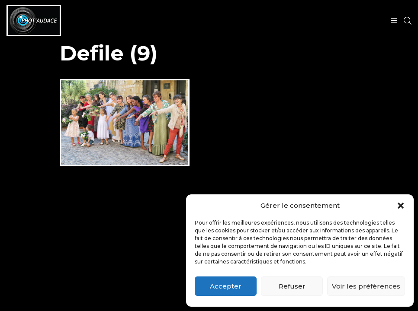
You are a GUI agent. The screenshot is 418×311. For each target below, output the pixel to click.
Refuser (292, 286)
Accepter (225, 286)
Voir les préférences (366, 286)
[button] (400, 205)
